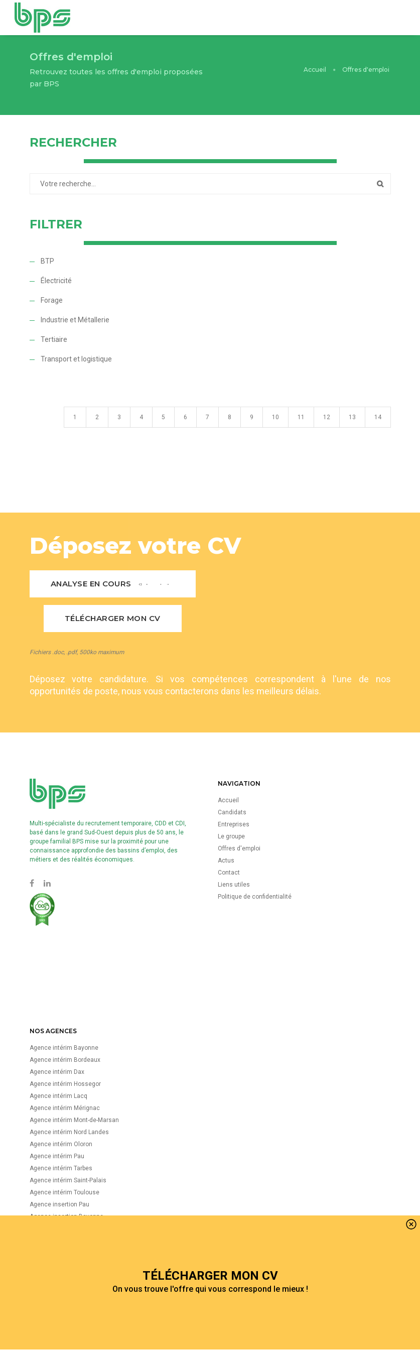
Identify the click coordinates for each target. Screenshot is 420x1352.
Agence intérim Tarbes (61, 1168)
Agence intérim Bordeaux (65, 1059)
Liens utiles (234, 884)
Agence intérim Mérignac (65, 1108)
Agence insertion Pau (59, 1204)
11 (301, 429)
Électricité (56, 281)
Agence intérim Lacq (58, 1095)
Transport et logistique (76, 359)
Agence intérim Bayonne (64, 1047)
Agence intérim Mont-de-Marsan (74, 1120)
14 (377, 429)
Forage (52, 300)
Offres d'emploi (239, 848)
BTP (47, 261)
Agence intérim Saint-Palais (68, 1180)
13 (352, 429)
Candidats (232, 812)
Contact (229, 872)
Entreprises (233, 824)
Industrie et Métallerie (75, 320)
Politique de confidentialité (255, 896)
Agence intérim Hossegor (65, 1083)
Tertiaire (54, 339)
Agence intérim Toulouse (64, 1192)
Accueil (315, 69)
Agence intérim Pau (57, 1156)
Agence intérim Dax (57, 1071)
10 (275, 429)
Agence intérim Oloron (61, 1144)
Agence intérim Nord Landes (69, 1132)
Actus (226, 860)
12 (326, 429)
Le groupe (231, 836)
